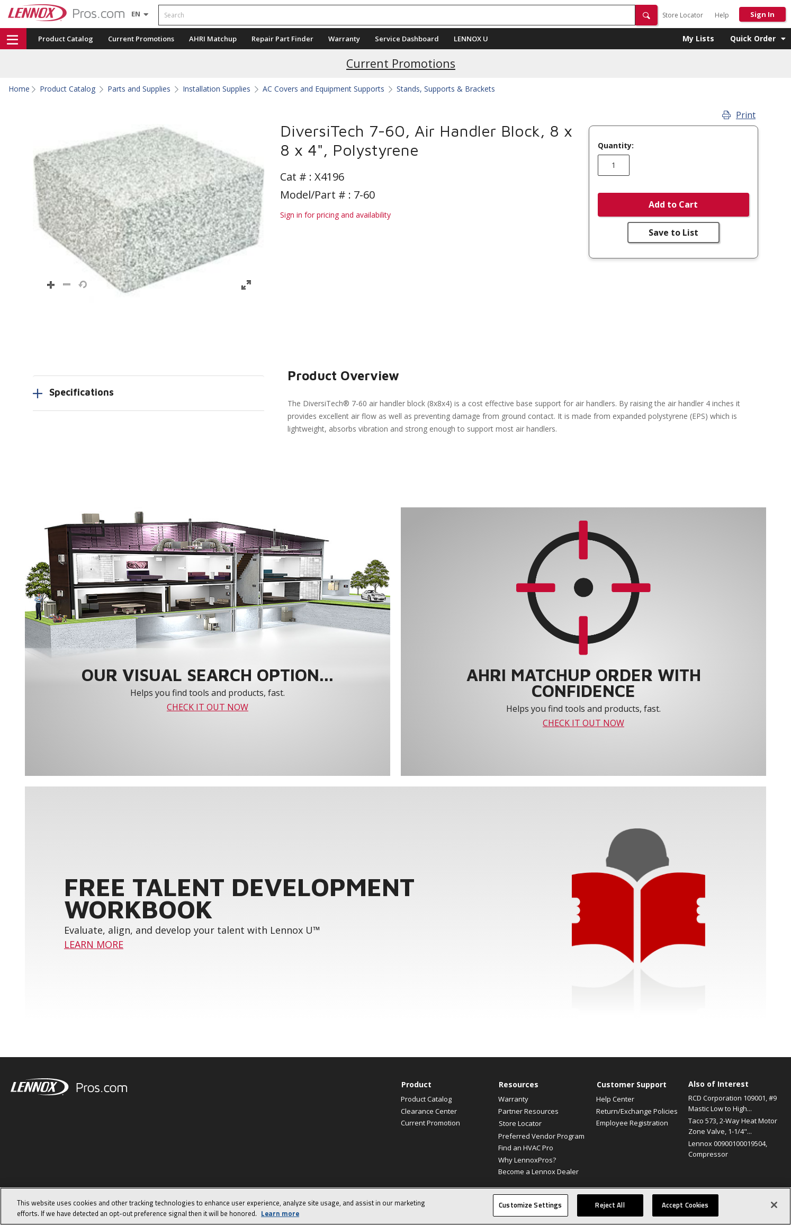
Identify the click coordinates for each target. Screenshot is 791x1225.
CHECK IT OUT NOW (207, 707)
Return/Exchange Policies (637, 1111)
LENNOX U (471, 38)
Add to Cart (673, 204)
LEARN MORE (93, 944)
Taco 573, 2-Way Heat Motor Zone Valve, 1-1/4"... (732, 1126)
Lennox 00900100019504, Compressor (727, 1149)
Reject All (609, 1205)
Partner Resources (528, 1111)
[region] (395, 1206)
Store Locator (682, 15)
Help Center (615, 1099)
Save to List (673, 232)
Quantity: (616, 145)
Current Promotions (141, 38)
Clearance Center (429, 1111)
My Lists (698, 38)
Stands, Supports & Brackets (446, 89)
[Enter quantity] (614, 165)
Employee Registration (632, 1123)
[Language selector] (135, 13)
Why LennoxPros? (527, 1160)
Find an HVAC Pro (525, 1147)
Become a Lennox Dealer (538, 1171)
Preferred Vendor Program (541, 1136)
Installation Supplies (216, 89)
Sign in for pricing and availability (335, 215)
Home (19, 89)
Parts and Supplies (138, 89)
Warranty (344, 38)
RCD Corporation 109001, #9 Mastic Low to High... (732, 1103)
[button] (646, 15)
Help (722, 15)
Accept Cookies (685, 1205)
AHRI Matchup (213, 38)
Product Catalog (65, 38)
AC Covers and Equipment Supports (323, 89)
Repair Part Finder (282, 38)
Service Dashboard (407, 38)
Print (739, 115)
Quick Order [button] (753, 38)
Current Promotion (430, 1123)
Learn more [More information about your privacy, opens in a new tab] (280, 1213)
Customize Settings (530, 1205)
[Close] (774, 1205)
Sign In (762, 14)
